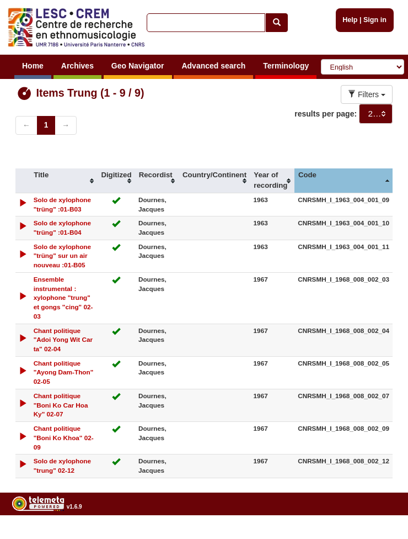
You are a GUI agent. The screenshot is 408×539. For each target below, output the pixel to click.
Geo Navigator (137, 65)
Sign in (374, 20)
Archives (77, 65)
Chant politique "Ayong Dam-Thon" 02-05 (64, 372)
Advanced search (213, 65)
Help (349, 20)
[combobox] (376, 114)
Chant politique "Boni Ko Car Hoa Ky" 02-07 (61, 405)
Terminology (286, 65)
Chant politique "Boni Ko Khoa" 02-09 (64, 438)
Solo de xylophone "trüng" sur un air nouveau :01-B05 (62, 256)
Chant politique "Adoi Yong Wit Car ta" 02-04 (63, 340)
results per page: (325, 113)
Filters (366, 94)
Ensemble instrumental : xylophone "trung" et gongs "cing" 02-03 (63, 298)
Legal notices (380, 535)
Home (33, 65)
